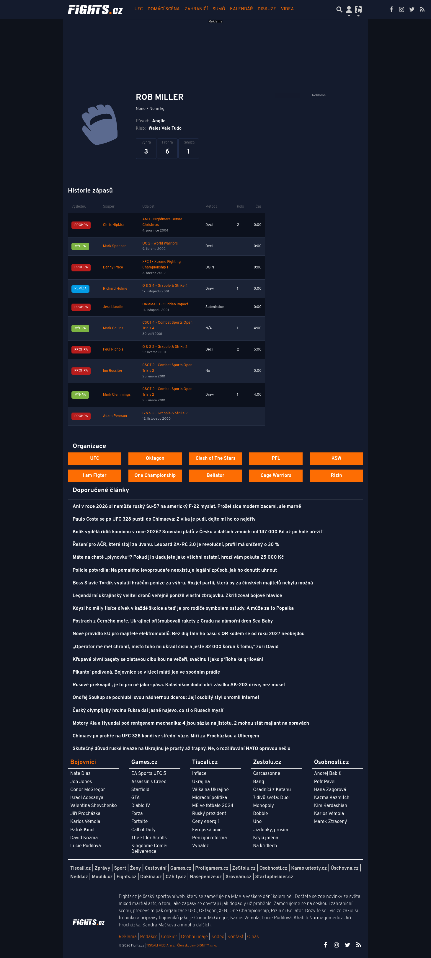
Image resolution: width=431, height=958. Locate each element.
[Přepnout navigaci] (349, 9)
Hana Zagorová (330, 790)
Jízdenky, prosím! (271, 830)
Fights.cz (126, 877)
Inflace (199, 774)
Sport (120, 868)
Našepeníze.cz (206, 877)
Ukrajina (201, 782)
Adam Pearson (115, 416)
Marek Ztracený (330, 822)
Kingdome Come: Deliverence (149, 849)
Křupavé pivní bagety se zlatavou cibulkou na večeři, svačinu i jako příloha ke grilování (168, 660)
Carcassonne (266, 774)
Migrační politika (209, 798)
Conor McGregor (87, 790)
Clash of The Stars (215, 459)
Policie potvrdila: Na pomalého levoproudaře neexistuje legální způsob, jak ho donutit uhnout (175, 571)
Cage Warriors (276, 476)
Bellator (215, 476)
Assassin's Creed (148, 782)
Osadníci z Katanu (272, 790)
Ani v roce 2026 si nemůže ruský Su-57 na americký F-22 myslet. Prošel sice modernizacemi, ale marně (187, 507)
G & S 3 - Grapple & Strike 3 (164, 347)
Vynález (200, 846)
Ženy (135, 868)
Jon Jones (81, 782)
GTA (135, 798)
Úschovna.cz (345, 868)
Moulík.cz (102, 877)
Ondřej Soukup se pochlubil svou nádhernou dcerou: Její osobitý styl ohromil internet (166, 698)
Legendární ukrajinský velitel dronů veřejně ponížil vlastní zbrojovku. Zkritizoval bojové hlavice (177, 596)
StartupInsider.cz (274, 877)
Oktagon (155, 459)
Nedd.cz (79, 877)
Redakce (148, 937)
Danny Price (113, 267)
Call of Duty (143, 830)
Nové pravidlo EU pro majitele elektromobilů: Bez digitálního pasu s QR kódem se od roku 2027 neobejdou (189, 634)
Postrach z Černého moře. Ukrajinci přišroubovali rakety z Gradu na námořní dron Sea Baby (173, 621)
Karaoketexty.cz (309, 868)
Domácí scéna (164, 9)
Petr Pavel (325, 782)
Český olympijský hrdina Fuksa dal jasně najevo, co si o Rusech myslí (148, 711)
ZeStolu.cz (244, 868)
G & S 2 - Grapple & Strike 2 (164, 413)
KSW (337, 459)
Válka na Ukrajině (210, 790)
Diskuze (267, 9)
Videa (287, 9)
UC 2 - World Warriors (160, 243)
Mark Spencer (114, 246)
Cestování (155, 868)
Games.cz (181, 868)
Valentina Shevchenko (93, 806)
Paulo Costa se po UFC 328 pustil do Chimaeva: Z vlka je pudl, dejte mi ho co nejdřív (164, 519)
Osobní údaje (194, 937)
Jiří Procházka (85, 814)
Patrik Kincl (82, 830)
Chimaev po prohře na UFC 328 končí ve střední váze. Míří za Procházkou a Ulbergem (166, 736)
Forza (137, 814)
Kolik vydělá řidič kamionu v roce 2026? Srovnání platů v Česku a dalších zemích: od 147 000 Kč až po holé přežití (198, 532)
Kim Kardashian (330, 806)
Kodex (218, 937)
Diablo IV (140, 806)
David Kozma (84, 838)
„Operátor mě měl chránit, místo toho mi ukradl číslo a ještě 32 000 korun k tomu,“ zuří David (175, 647)
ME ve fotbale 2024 (213, 806)
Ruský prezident (209, 814)
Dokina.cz (151, 877)
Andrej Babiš (327, 774)
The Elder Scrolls (148, 838)
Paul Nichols (113, 349)
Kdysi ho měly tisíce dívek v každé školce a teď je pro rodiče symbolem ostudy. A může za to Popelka (183, 609)
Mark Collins (113, 328)
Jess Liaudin (113, 307)
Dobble (260, 814)
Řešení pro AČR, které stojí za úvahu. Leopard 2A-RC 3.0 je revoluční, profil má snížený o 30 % (176, 545)
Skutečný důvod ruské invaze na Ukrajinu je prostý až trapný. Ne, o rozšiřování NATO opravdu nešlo (181, 749)
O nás (253, 937)
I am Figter (95, 476)
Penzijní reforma (209, 838)
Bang (258, 782)
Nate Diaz (80, 774)
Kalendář (241, 9)
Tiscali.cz (80, 868)
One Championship (155, 476)
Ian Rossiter (113, 371)
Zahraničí (196, 9)
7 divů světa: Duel (271, 798)
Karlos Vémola (85, 822)
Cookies (169, 937)
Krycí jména (265, 838)
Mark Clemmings (117, 394)
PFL (276, 459)
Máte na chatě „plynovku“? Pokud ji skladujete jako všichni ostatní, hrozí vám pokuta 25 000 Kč (178, 558)
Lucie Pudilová (85, 846)
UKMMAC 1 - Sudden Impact (165, 304)
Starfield (140, 790)
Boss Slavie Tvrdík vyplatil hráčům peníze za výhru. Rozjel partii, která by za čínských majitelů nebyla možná (193, 583)
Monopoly (263, 806)
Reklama (128, 937)
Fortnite (139, 822)
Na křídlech (265, 846)
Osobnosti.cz (273, 868)
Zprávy (102, 868)
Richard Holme (115, 288)
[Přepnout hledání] (339, 9)
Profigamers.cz (211, 868)
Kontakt (236, 937)
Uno (257, 822)
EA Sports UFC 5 (148, 774)
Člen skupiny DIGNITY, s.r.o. (197, 946)
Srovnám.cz (239, 877)
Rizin (336, 476)
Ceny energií (205, 822)
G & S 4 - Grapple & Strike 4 (165, 286)
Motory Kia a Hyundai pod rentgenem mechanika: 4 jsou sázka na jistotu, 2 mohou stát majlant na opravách (191, 723)
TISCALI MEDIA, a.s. (160, 946)
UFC (139, 9)
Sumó (219, 9)
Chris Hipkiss (114, 225)
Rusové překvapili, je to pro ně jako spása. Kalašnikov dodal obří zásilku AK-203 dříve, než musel (179, 685)
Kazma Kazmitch (332, 798)
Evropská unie (207, 830)
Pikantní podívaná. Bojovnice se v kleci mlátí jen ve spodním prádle (146, 672)
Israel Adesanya (86, 798)
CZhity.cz (176, 877)
